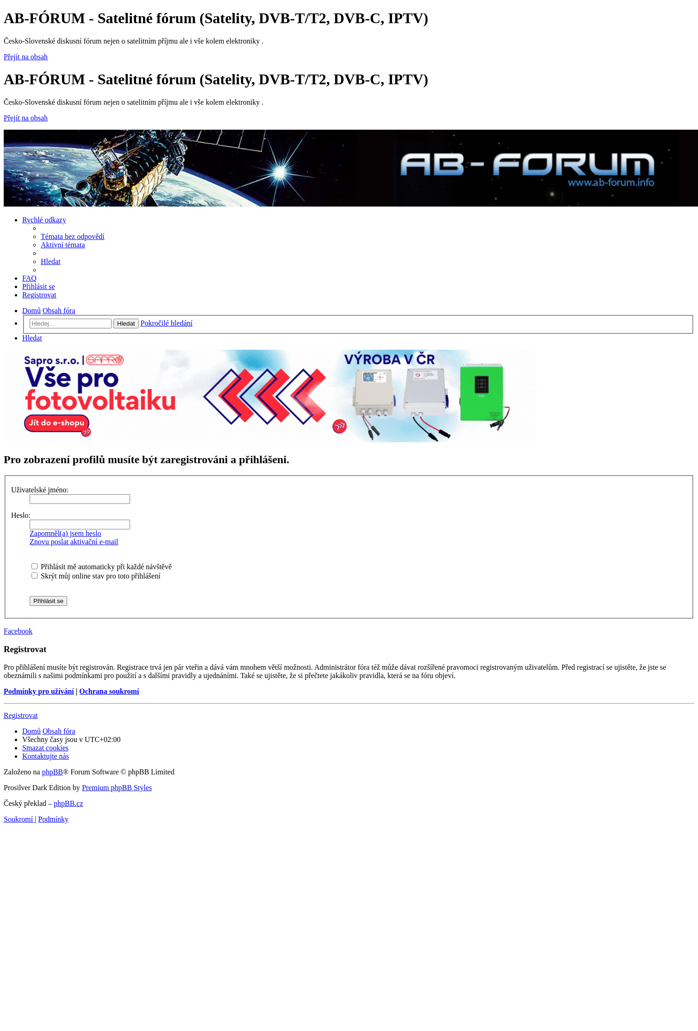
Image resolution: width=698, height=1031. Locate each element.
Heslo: (21, 515)
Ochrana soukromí (109, 691)
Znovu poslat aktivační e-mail (74, 542)
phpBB (52, 772)
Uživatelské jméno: (40, 490)
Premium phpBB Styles (117, 788)
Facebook (18, 631)
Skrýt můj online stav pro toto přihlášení (96, 576)
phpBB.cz (68, 803)
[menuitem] (73, 236)
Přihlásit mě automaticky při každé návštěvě (101, 567)
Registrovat (21, 715)
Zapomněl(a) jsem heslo (65, 533)
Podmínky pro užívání (39, 691)
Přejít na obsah (26, 57)
